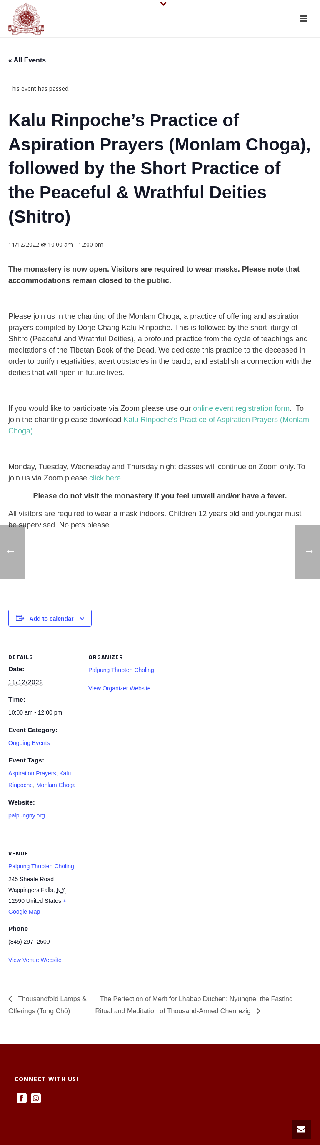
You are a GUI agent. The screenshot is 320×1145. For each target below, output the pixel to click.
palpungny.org (26, 815)
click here (105, 478)
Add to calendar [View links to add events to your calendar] (52, 618)
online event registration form (241, 408)
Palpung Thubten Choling (121, 670)
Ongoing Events (29, 743)
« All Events (27, 60)
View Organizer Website (119, 688)
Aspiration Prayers (32, 773)
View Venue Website (35, 960)
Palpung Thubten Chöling (41, 866)
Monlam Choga (56, 785)
